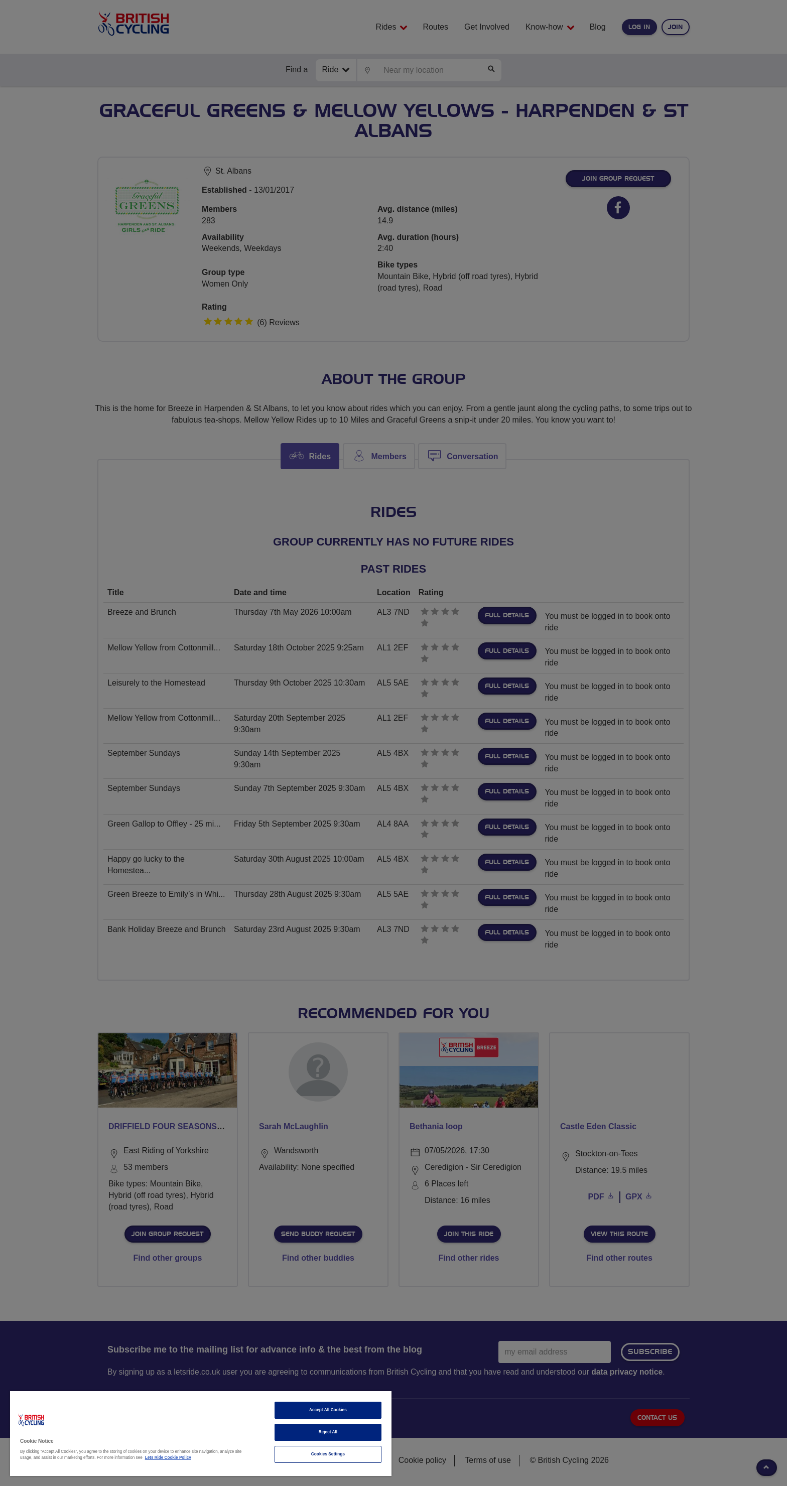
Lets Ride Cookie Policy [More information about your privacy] (168, 1457)
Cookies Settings (328, 1454)
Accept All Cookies (328, 1410)
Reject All (328, 1432)
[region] (200, 1433)
